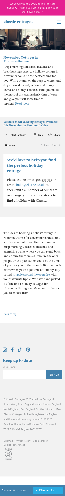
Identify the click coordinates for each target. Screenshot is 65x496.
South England (26, 404)
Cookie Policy (40, 440)
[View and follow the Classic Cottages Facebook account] (12, 351)
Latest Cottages (17, 135)
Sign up (54, 374)
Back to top (9, 314)
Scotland (41, 409)
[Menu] (59, 22)
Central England (52, 404)
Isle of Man (55, 409)
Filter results (46, 490)
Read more (22, 103)
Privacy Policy (23, 440)
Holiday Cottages (43, 399)
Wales (38, 404)
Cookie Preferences (14, 444)
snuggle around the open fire (31, 274)
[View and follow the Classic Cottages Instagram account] (5, 351)
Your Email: (9, 367)
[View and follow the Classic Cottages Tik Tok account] (20, 351)
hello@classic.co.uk (30, 185)
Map (40, 135)
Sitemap (8, 440)
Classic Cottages (15, 399)
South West (9, 404)
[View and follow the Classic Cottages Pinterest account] (28, 351)
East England (27, 409)
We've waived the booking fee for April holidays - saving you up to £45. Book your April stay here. (32, 7)
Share (57, 135)
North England (11, 409)
